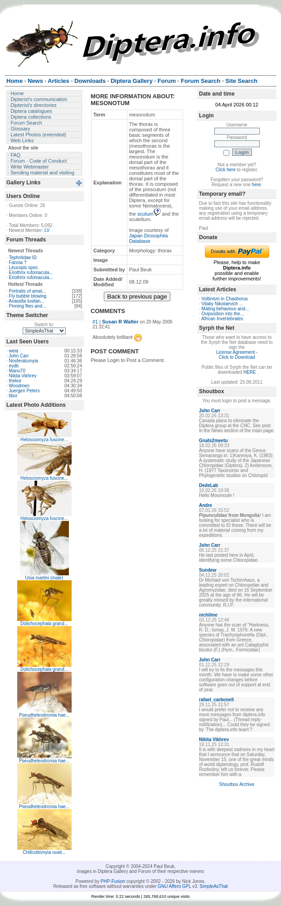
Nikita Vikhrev (23, 375)
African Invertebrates (222, 318)
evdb (14, 365)
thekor (15, 380)
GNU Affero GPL (174, 886)
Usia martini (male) (44, 577)
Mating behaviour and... (225, 308)
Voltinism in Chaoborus (225, 298)
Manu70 (17, 370)
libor (13, 395)
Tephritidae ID (23, 257)
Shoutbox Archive (237, 784)
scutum (148, 214)
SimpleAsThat (213, 886)
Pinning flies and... (27, 306)
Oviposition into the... (223, 313)
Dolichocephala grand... (44, 623)
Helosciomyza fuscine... (44, 439)
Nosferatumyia (23, 360)
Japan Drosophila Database (148, 238)
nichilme (208, 614)
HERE (249, 372)
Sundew (207, 570)
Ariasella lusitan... (26, 301)
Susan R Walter (120, 321)
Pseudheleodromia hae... (44, 715)
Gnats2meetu (213, 440)
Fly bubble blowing (28, 296)
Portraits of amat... (27, 291)
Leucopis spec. (24, 267)
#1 (95, 321)
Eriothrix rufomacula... (31, 272)
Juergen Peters (24, 390)
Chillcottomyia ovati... (44, 852)
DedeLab (208, 485)
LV (47, 230)
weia (14, 350)
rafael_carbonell (216, 699)
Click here (226, 169)
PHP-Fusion (113, 881)
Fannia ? (18, 262)
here (256, 184)
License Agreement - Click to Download (237, 355)
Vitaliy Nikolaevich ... (222, 303)
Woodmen (19, 385)
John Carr (19, 355)
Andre (205, 505)
